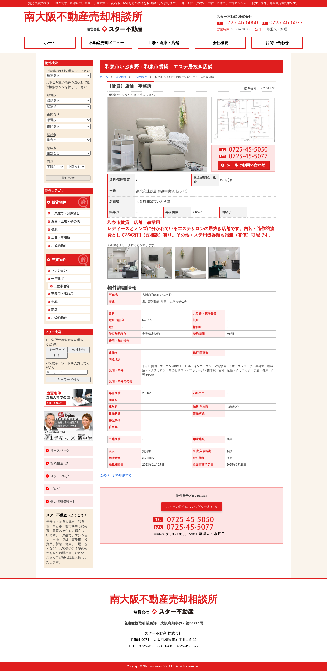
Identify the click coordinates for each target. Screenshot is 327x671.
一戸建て (57, 279)
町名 (57, 355)
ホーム (50, 43)
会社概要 (220, 43)
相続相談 (59, 463)
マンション (59, 270)
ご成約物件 (140, 76)
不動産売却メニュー (106, 43)
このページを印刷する (116, 475)
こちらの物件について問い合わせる (191, 506)
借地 (54, 229)
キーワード (57, 349)
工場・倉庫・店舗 (163, 43)
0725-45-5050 (241, 22)
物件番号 (78, 349)
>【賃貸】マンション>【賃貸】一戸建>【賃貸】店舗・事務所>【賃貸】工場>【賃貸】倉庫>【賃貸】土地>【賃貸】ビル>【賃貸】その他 (68, 75)
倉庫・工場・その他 (65, 221)
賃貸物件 (121, 76)
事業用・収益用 (62, 293)
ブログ (55, 489)
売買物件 (59, 260)
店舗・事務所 (60, 237)
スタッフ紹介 (59, 476)
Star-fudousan (152, 666)
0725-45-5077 (286, 22)
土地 (54, 302)
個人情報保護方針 (63, 501)
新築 (54, 310)
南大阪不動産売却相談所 (83, 17)
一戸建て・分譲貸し (65, 213)
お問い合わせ (277, 43)
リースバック (59, 450)
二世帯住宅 (61, 286)
